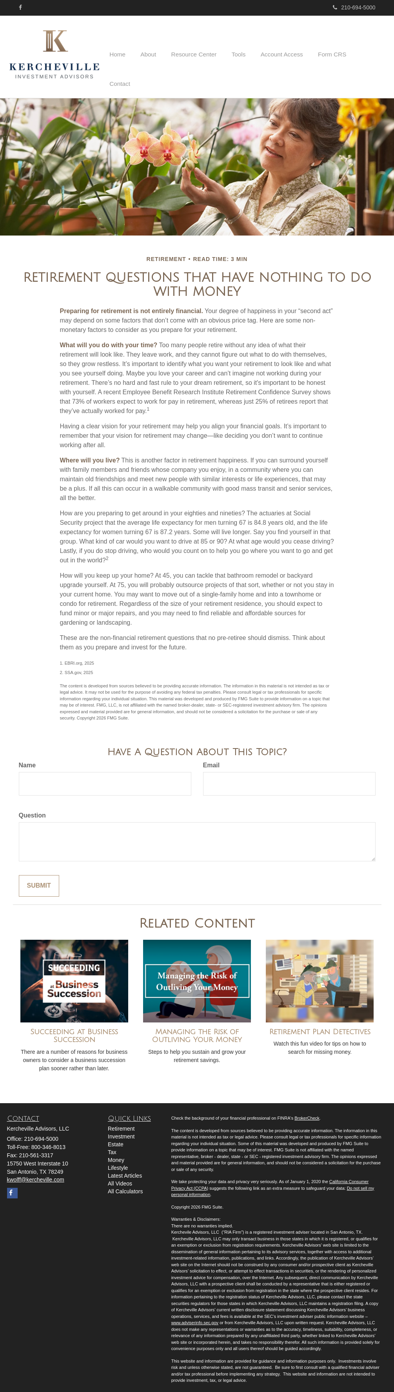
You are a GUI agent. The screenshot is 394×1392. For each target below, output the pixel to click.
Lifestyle (118, 1162)
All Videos (120, 1178)
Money (116, 1154)
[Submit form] (39, 880)
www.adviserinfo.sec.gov (194, 1317)
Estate (115, 1139)
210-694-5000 (354, 7)
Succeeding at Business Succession (74, 1030)
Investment (121, 1131)
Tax (112, 1147)
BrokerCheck (307, 1112)
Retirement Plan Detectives (319, 1026)
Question (32, 810)
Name (27, 759)
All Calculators (125, 1186)
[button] (160, 54)
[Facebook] (20, 7)
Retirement (121, 1123)
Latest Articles (125, 1170)
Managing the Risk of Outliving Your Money (197, 1030)
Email (211, 759)
